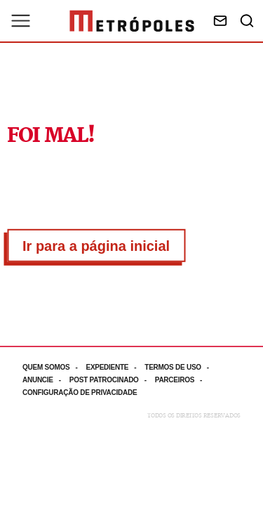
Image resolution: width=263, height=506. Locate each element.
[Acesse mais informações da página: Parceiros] (182, 380)
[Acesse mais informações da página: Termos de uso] (180, 367)
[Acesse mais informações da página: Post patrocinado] (112, 380)
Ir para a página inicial (96, 246)
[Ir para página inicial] (131, 21)
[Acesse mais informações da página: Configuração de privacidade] (81, 392)
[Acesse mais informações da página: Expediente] (115, 367)
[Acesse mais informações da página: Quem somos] (54, 367)
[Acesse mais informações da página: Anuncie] (45, 380)
